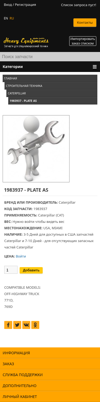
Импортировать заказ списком (82, 41)
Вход (8, 4)
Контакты (85, 22)
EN (6, 18)
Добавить (31, 270)
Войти (21, 256)
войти (29, 221)
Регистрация (25, 4)
